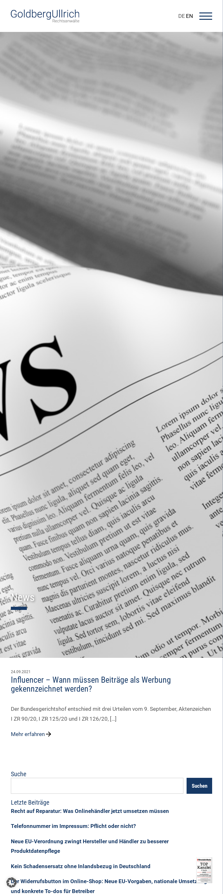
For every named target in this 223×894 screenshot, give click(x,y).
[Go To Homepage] (45, 20)
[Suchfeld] (97, 786)
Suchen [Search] (199, 786)
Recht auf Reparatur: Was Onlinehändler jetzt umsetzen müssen (90, 811)
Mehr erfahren (31, 734)
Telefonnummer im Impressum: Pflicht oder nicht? (73, 826)
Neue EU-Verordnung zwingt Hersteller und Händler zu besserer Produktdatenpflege (90, 846)
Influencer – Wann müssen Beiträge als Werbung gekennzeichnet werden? (91, 684)
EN (189, 16)
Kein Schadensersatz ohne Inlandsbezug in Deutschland (80, 866)
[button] (11, 882)
